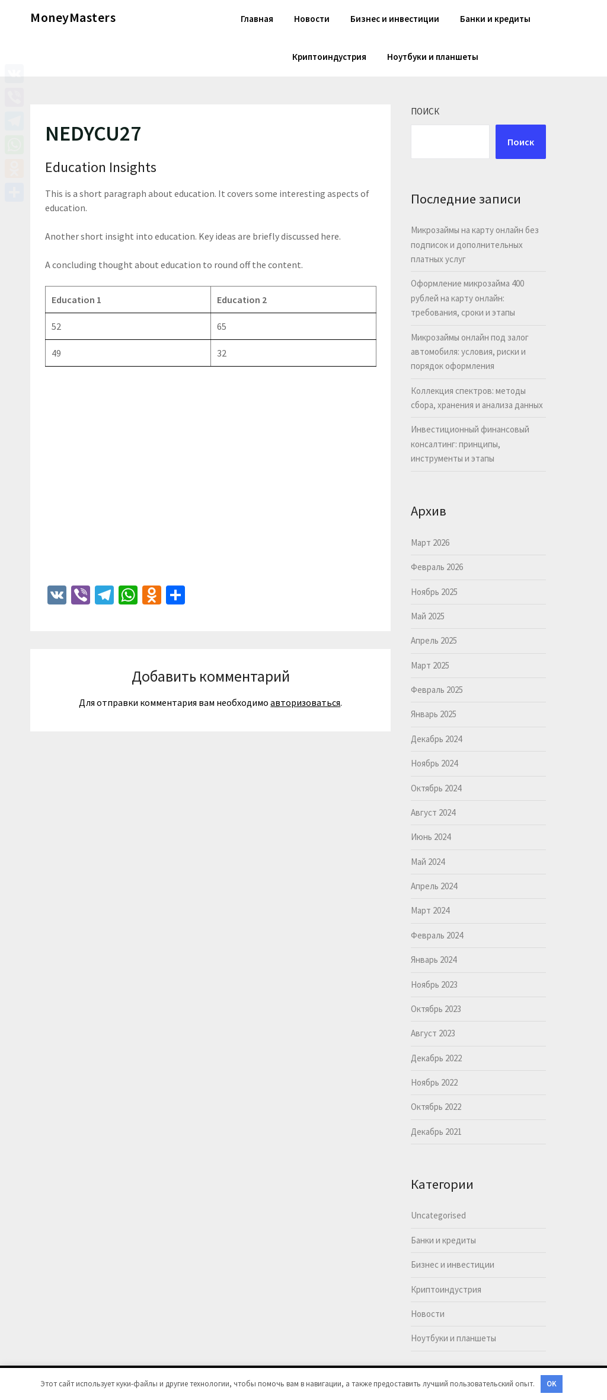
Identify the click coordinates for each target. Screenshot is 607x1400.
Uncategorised (438, 1215)
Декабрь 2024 (436, 738)
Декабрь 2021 (436, 1131)
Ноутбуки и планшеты (432, 56)
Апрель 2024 (434, 886)
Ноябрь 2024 (434, 763)
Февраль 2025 (437, 689)
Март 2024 (430, 910)
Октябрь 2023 (436, 1008)
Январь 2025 (433, 714)
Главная (257, 18)
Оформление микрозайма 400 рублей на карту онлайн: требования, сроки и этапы (467, 298)
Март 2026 (430, 542)
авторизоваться (305, 702)
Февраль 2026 (437, 566)
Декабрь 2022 (436, 1058)
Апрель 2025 (434, 640)
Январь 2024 (433, 959)
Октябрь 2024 (436, 788)
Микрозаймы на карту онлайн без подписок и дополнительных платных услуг (475, 244)
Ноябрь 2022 (434, 1082)
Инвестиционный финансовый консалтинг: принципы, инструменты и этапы (470, 444)
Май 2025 (428, 616)
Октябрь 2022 (436, 1106)
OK (552, 1384)
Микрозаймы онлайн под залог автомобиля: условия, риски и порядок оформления (470, 352)
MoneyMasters (73, 17)
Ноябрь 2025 (434, 591)
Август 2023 (433, 1033)
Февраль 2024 (437, 935)
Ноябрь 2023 (434, 984)
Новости (312, 18)
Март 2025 (430, 665)
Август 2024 (433, 812)
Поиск (425, 111)
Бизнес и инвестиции (394, 18)
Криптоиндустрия (329, 56)
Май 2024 (428, 861)
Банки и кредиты (495, 18)
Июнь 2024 (431, 836)
